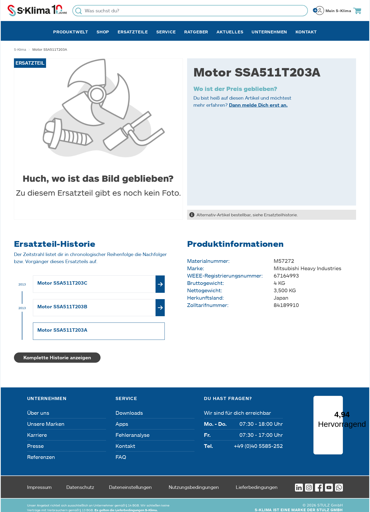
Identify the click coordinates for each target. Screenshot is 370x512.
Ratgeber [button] (196, 31)
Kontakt (306, 31)
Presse (35, 446)
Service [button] (166, 31)
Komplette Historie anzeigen (57, 357)
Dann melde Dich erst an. (258, 105)
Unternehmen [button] (269, 31)
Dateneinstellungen (130, 482)
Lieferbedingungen (257, 482)
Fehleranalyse (132, 435)
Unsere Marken (45, 424)
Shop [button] (103, 31)
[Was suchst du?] (190, 10)
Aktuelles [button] (230, 31)
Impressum (39, 482)
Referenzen (41, 457)
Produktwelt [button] (70, 31)
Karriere (37, 435)
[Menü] (339, 425)
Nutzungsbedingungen (194, 482)
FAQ (121, 457)
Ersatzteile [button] (133, 31)
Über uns (38, 412)
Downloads (129, 412)
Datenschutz (80, 482)
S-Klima (20, 49)
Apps (122, 424)
